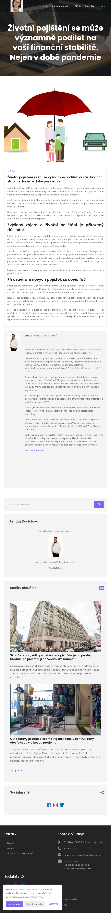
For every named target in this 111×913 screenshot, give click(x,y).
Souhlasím (15, 904)
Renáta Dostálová (45, 335)
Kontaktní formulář (34, 450)
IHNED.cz (22, 770)
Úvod (45, 6)
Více (102, 6)
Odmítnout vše (34, 904)
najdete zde (36, 897)
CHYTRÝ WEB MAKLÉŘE (66, 899)
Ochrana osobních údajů (20, 853)
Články (78, 6)
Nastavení (53, 904)
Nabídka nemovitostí (61, 6)
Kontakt (11, 848)
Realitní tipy (90, 6)
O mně (10, 843)
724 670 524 (70, 848)
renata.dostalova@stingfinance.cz (82, 855)
